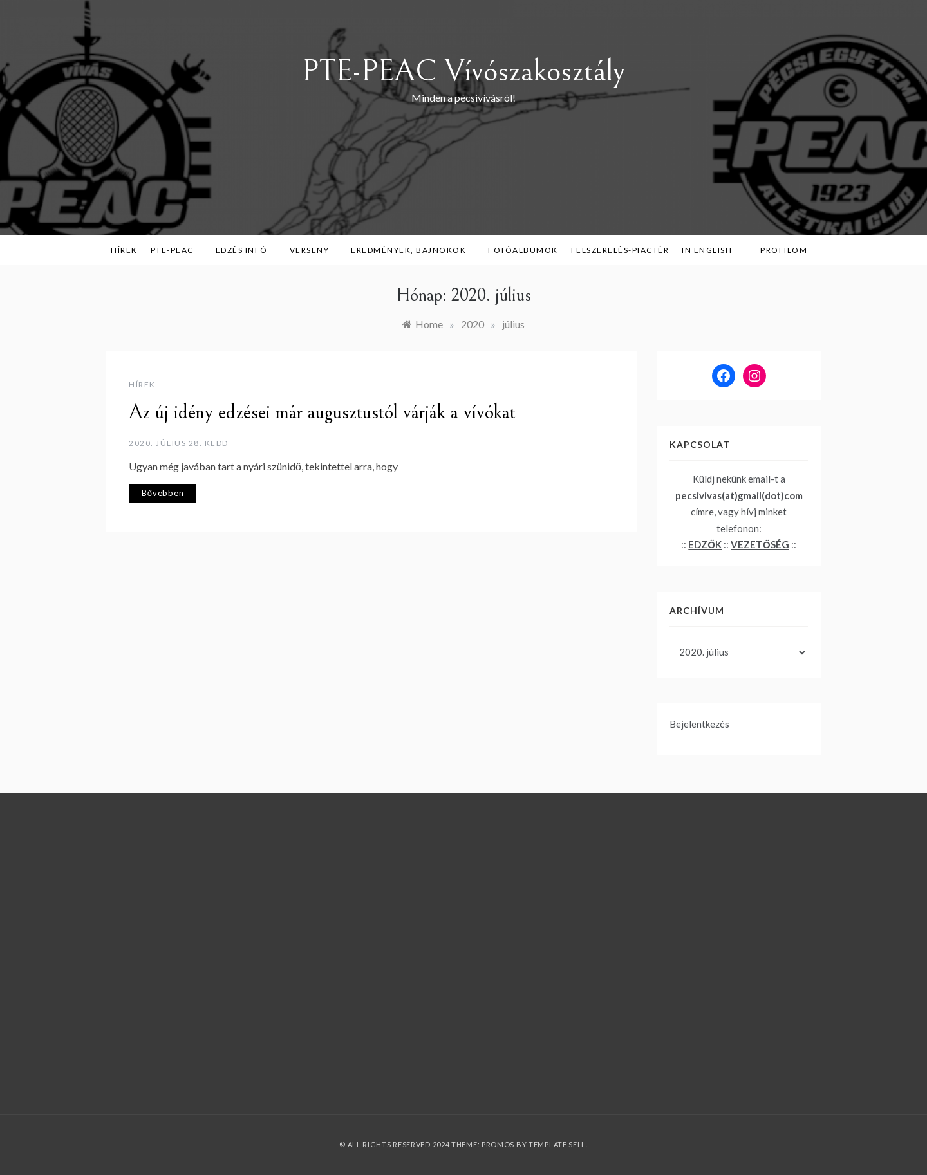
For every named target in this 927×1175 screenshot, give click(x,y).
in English (711, 250)
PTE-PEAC (177, 250)
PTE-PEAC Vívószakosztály (463, 71)
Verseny (314, 250)
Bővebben (162, 493)
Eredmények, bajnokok (413, 250)
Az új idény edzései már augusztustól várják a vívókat (322, 412)
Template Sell (557, 1144)
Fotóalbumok (523, 250)
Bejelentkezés (699, 724)
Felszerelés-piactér (620, 250)
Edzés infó (246, 250)
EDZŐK (705, 544)
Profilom (783, 250)
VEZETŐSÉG (760, 544)
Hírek (124, 250)
